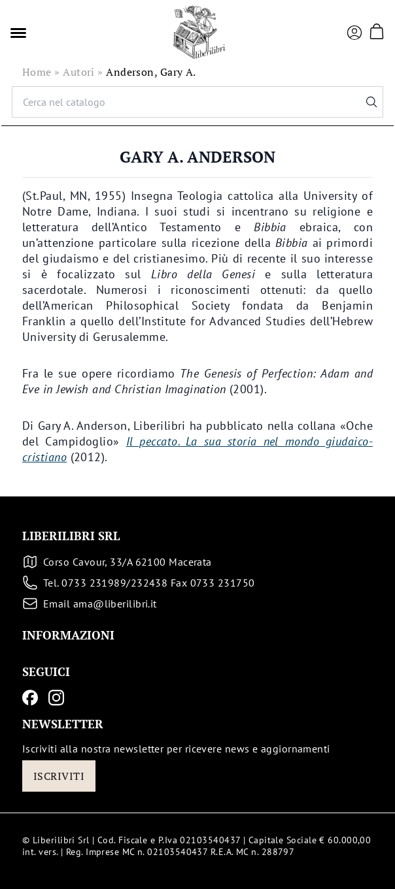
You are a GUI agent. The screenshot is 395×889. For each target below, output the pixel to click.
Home (37, 72)
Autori (79, 72)
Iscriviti (58, 776)
